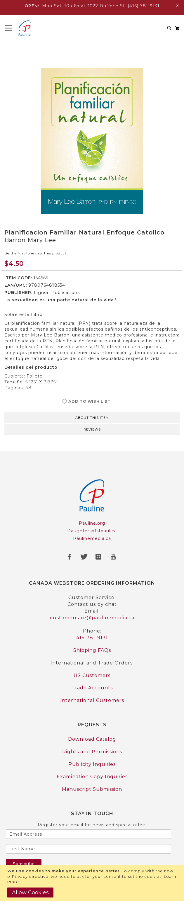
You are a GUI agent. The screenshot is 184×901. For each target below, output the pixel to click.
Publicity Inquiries (92, 764)
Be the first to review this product (35, 253)
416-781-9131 (92, 637)
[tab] (92, 417)
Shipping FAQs (92, 650)
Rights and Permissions (92, 751)
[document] (92, 882)
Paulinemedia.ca (92, 538)
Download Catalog (92, 739)
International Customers (92, 700)
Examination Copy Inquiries (92, 776)
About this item (92, 418)
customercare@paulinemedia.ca (92, 617)
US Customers (92, 675)
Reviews (92, 429)
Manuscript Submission (92, 789)
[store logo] (24, 28)
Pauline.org (92, 523)
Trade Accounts (92, 688)
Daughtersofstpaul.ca (92, 530)
